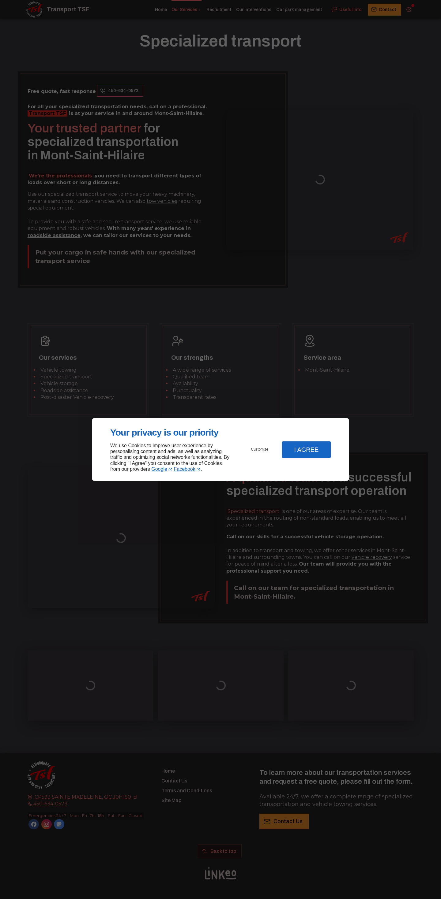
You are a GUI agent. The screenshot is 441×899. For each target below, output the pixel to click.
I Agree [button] (306, 449)
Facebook (184, 469)
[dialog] (220, 449)
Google (159, 469)
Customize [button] (260, 449)
